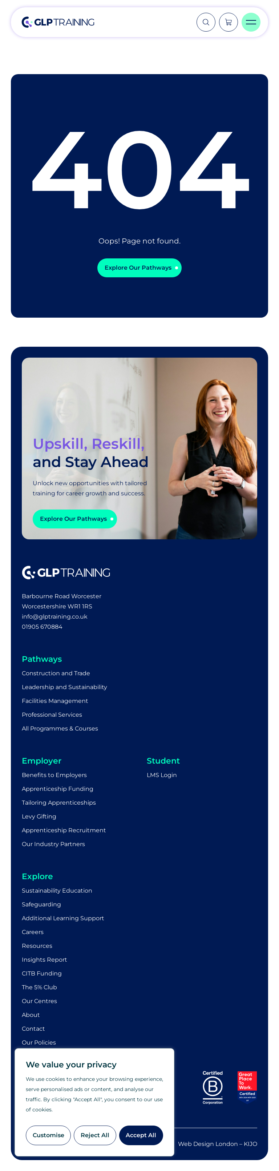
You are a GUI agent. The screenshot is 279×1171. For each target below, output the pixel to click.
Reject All (95, 1135)
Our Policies (39, 1042)
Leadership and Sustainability (64, 687)
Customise (48, 1135)
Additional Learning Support (63, 918)
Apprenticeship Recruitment (64, 830)
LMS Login (162, 775)
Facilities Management (55, 700)
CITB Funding (42, 973)
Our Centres (39, 1001)
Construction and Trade (56, 673)
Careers (33, 932)
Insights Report (44, 959)
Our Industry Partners (53, 844)
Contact (33, 1028)
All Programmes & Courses (60, 728)
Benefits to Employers (54, 775)
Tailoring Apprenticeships (59, 802)
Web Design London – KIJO (217, 1143)
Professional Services (52, 714)
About (31, 1014)
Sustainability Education (57, 890)
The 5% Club (39, 987)
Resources (37, 945)
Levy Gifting (39, 816)
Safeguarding (41, 904)
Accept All (141, 1135)
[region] (94, 1102)
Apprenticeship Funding (57, 788)
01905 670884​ (42, 626)
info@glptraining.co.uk (55, 616)
